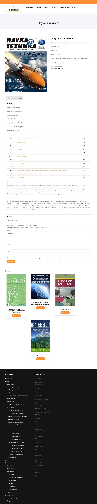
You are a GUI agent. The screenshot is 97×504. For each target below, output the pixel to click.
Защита (9, 458)
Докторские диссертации (42, 364)
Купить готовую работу (13, 381)
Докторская (12, 345)
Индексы (37, 408)
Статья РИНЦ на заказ (17, 405)
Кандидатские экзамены (14, 461)
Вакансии (37, 429)
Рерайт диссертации (15, 348)
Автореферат (11, 354)
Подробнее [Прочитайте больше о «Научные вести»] (82, 309)
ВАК (36, 394)
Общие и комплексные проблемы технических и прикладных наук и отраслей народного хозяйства (44, 170)
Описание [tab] (10, 98)
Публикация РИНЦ (16, 393)
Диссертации (10, 340)
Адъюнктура (10, 479)
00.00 (12, 139)
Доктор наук (38, 418)
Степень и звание (12, 473)
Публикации (10, 470)
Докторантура (13, 446)
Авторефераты (11, 422)
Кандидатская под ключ (15, 343)
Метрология (21, 177)
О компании (29, 7)
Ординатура (12, 443)
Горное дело (21, 160)
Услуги (39, 7)
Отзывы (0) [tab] (18, 98)
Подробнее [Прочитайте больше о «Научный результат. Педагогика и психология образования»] (15, 314)
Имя (8, 246)
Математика (21, 146)
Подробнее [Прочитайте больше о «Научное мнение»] (59, 309)
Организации (11, 431)
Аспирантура (12, 437)
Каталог (54, 7)
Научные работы (12, 476)
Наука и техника (51, 19)
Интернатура (10, 484)
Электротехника (22, 156)
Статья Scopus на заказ (17, 402)
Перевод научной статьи (16, 411)
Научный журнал (39, 412)
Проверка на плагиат (13, 375)
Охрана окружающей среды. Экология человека (30, 174)
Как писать (38, 374)
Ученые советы (13, 440)
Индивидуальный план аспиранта (18, 351)
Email (8, 252)
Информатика (21, 143)
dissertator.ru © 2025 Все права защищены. (48, 500)
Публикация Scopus (16, 396)
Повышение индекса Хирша (15, 378)
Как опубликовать (40, 388)
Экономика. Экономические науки (26, 139)
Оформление (38, 378)
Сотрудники (38, 432)
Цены (46, 7)
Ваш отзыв (10, 237)
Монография (10, 363)
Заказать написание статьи (16, 399)
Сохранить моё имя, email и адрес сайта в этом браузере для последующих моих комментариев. (35, 259)
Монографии (10, 428)
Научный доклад (12, 413)
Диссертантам (64, 7)
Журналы (60, 70)
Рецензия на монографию (16, 366)
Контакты (75, 7)
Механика (20, 149)
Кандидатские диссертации (42, 368)
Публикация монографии (16, 369)
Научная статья (11, 357)
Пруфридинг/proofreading (16, 360)
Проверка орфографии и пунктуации (17, 372)
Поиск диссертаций (12, 455)
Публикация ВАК (15, 390)
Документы (38, 370)
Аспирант (10, 467)
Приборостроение (22, 167)
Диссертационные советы (16, 434)
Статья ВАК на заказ (16, 408)
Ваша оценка (11, 231)
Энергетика (21, 153)
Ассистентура (11, 481)
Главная (43, 19)
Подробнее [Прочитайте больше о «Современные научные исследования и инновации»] (37, 307)
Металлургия (21, 163)
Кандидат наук (39, 422)
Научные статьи (11, 384)
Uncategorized (39, 334)
